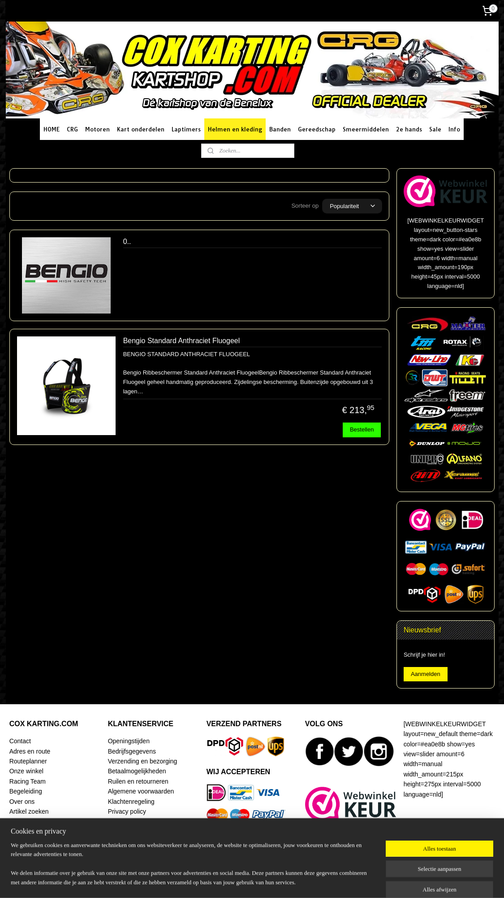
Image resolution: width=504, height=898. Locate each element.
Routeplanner (28, 761)
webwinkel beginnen (277, 881)
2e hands (409, 129)
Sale (435, 129)
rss (248, 881)
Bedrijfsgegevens (132, 751)
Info (454, 129)
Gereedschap (317, 129)
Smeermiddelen (366, 129)
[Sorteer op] (352, 206)
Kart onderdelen (140, 129)
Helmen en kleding (235, 129)
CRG (72, 129)
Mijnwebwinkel (347, 881)
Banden (280, 129)
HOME (51, 129)
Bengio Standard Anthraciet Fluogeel (181, 340)
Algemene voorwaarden (141, 791)
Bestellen (361, 429)
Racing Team (27, 781)
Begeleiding (25, 791)
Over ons (22, 801)
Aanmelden (425, 674)
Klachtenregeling (131, 801)
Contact (20, 741)
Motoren (97, 129)
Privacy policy (127, 811)
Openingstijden (129, 741)
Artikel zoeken (29, 811)
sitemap (232, 881)
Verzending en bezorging (142, 761)
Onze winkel (26, 771)
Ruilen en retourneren (138, 781)
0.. (127, 241)
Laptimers (186, 129)
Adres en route (30, 751)
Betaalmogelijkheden (137, 771)
